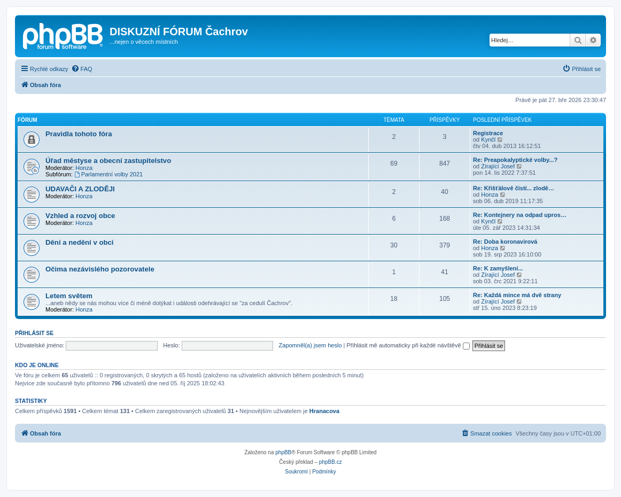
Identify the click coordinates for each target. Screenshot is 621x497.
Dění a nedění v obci (79, 242)
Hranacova (324, 411)
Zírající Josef (498, 166)
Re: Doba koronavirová (505, 241)
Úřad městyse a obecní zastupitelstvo (108, 161)
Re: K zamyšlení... (498, 268)
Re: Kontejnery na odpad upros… (519, 215)
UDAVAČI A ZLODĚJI (80, 189)
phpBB (283, 452)
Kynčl (488, 139)
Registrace (488, 133)
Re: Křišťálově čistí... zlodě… (513, 188)
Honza (83, 168)
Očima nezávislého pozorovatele (99, 269)
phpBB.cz (330, 462)
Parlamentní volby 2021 (108, 174)
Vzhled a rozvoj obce (80, 216)
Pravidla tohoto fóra (78, 134)
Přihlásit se (34, 333)
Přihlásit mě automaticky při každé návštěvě (408, 345)
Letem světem (68, 296)
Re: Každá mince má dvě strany (517, 295)
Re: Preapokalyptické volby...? (515, 160)
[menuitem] (81, 69)
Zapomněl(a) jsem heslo (310, 345)
